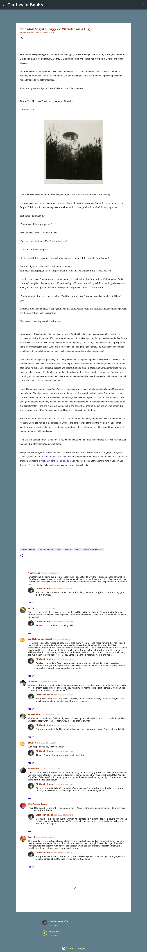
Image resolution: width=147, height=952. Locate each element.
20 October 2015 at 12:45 (50, 573)
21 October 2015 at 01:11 (51, 715)
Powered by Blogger (73, 948)
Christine (32, 681)
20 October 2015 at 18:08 (63, 622)
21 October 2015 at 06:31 (46, 743)
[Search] (143, 5)
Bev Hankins (34, 714)
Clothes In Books (25, 4)
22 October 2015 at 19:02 (63, 784)
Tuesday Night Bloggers (93, 549)
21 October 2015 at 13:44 (50, 769)
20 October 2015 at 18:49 (62, 639)
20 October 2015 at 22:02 (63, 695)
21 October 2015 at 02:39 (63, 725)
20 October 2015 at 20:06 (48, 682)
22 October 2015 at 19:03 (63, 815)
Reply (31, 603)
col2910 (32, 743)
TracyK (31, 837)
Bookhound (33, 768)
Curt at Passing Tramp (52, 76)
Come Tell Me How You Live (49, 549)
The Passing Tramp (37, 804)
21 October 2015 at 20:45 (45, 837)
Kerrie (31, 608)
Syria (77, 549)
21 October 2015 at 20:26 (58, 804)
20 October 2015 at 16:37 (45, 608)
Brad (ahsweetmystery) (40, 639)
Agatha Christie (28, 549)
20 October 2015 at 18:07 (63, 589)
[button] (21, 38)
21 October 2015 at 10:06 (63, 751)
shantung (68, 549)
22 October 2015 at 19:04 (63, 853)
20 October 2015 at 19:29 (63, 659)
